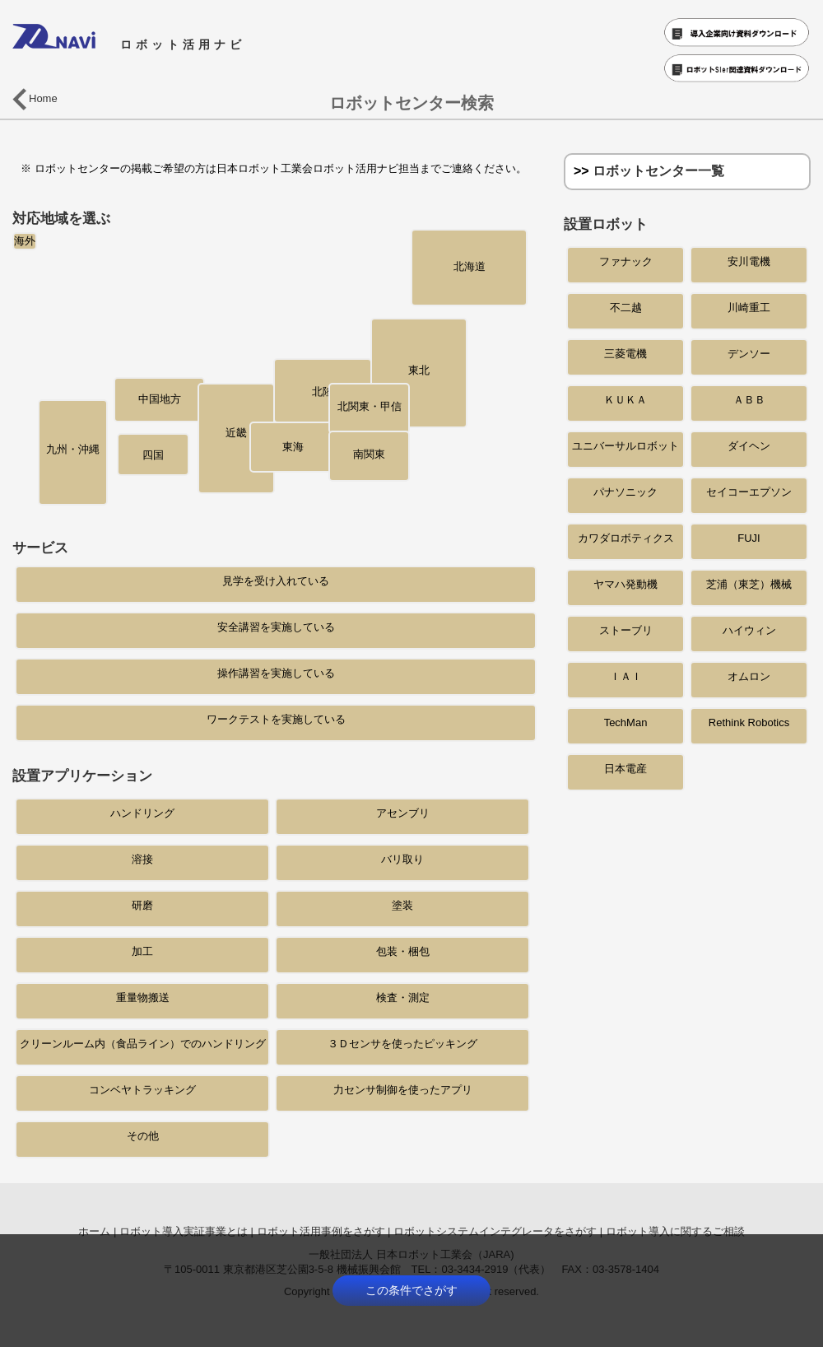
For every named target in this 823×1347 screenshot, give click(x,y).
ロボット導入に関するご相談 (675, 1231)
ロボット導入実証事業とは (183, 1231)
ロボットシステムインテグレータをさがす (495, 1231)
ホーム (94, 1231)
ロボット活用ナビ (128, 44)
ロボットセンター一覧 (658, 171)
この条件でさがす (411, 1290)
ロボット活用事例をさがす (321, 1231)
